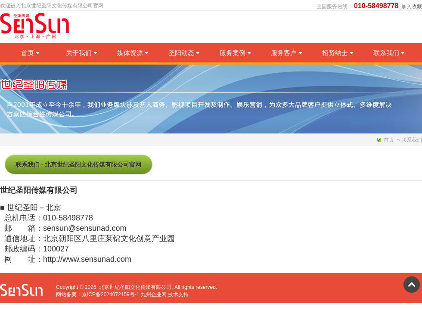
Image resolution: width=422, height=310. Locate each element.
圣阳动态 (183, 52)
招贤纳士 (337, 52)
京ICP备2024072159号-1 (110, 294)
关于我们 (81, 52)
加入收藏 (411, 6)
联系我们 (388, 52)
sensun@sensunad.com (84, 228)
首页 (30, 52)
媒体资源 (132, 52)
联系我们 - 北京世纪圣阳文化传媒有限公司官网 (78, 164)
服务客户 (286, 52)
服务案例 (235, 52)
